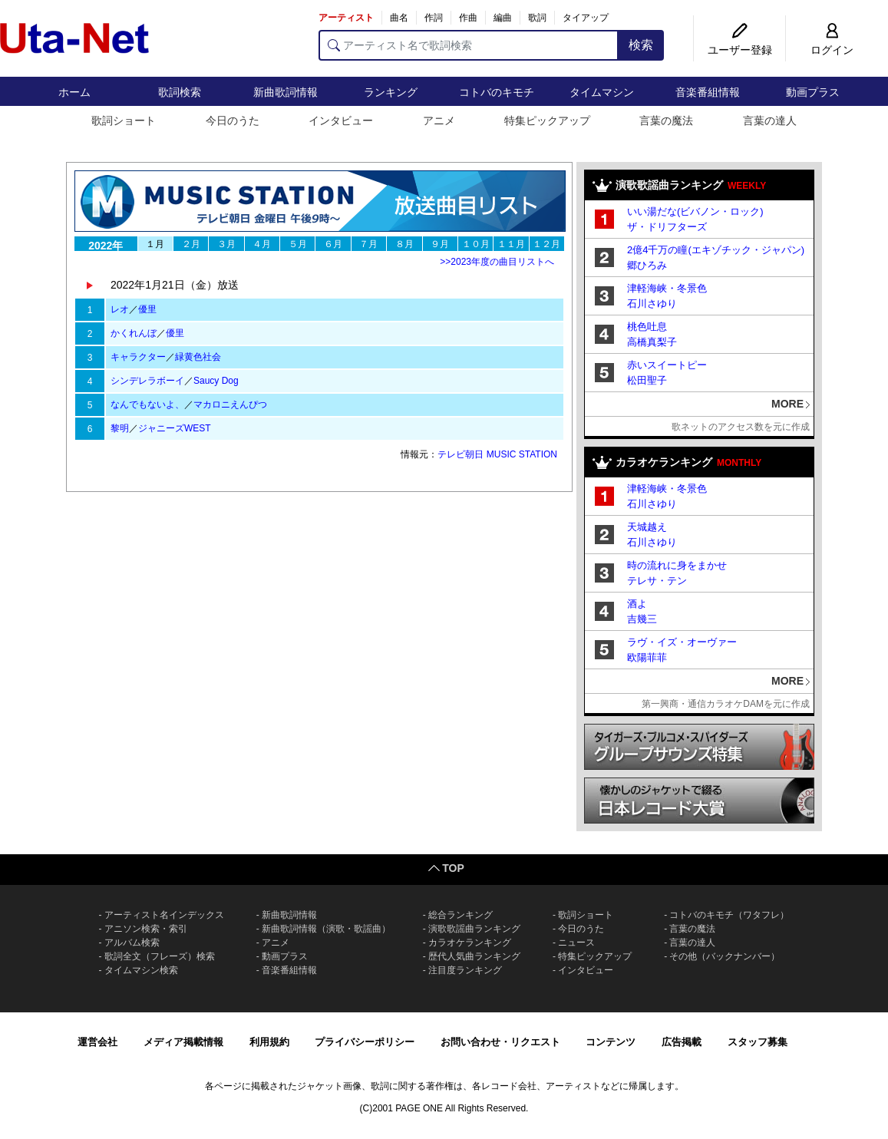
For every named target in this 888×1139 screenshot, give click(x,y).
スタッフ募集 (757, 1042)
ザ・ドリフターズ (667, 227)
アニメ (439, 120)
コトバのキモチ (496, 92)
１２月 (546, 244)
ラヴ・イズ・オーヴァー (682, 642)
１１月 (511, 244)
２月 (191, 244)
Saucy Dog (216, 380)
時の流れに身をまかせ (677, 565)
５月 (298, 244)
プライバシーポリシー (364, 1042)
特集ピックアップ (547, 120)
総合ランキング (460, 915)
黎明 (120, 428)
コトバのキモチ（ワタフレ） (729, 915)
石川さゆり (652, 303)
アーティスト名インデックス (164, 915)
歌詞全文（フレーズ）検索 (159, 956)
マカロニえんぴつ (230, 404)
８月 (404, 244)
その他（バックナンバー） (724, 956)
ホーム (74, 92)
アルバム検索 (132, 942)
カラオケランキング (469, 942)
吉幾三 (642, 619)
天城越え (647, 527)
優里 (147, 309)
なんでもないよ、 (147, 404)
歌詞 (537, 17)
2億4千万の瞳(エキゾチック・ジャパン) (715, 250)
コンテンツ (610, 1042)
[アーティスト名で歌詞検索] (469, 45)
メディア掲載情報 (183, 1042)
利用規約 (269, 1042)
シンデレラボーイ (147, 380)
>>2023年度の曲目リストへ (497, 261)
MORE (787, 404)
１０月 (476, 244)
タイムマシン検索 (141, 970)
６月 (333, 244)
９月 (440, 244)
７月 (368, 244)
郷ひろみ (647, 265)
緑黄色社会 (198, 357)
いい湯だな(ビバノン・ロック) (695, 211)
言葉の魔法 (666, 120)
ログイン (831, 50)
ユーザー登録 (740, 50)
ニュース (576, 942)
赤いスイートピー (667, 365)
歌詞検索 (179, 92)
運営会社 (97, 1042)
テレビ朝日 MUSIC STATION (497, 454)
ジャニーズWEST (174, 428)
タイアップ (586, 17)
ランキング (391, 92)
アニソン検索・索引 (145, 928)
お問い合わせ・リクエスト (500, 1042)
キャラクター (138, 357)
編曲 (503, 17)
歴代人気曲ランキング (474, 956)
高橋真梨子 (652, 342)
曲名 (399, 17)
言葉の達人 (770, 120)
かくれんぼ (134, 333)
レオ (120, 309)
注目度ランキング (465, 970)
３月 (226, 244)
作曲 (468, 17)
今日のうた (232, 120)
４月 (262, 244)
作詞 (433, 17)
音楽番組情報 (707, 92)
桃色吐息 (647, 326)
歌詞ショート (123, 120)
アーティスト (346, 17)
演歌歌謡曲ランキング (474, 928)
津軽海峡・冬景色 (667, 288)
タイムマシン (601, 92)
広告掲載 (681, 1042)
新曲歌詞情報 (285, 92)
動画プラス (813, 92)
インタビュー (341, 120)
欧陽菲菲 (647, 657)
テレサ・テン (657, 580)
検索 (641, 44)
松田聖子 (647, 380)
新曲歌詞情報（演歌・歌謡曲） (326, 928)
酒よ (637, 603)
